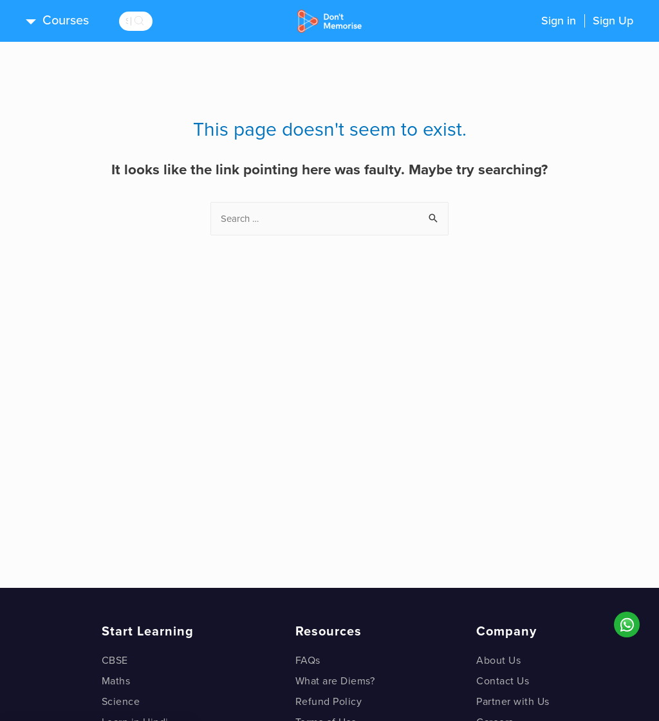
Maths (116, 681)
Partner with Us (513, 701)
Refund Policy (328, 701)
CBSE (115, 660)
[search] (154, 21)
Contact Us (502, 681)
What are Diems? (335, 681)
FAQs (307, 660)
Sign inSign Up (587, 21)
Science (121, 701)
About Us (498, 660)
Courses (65, 20)
